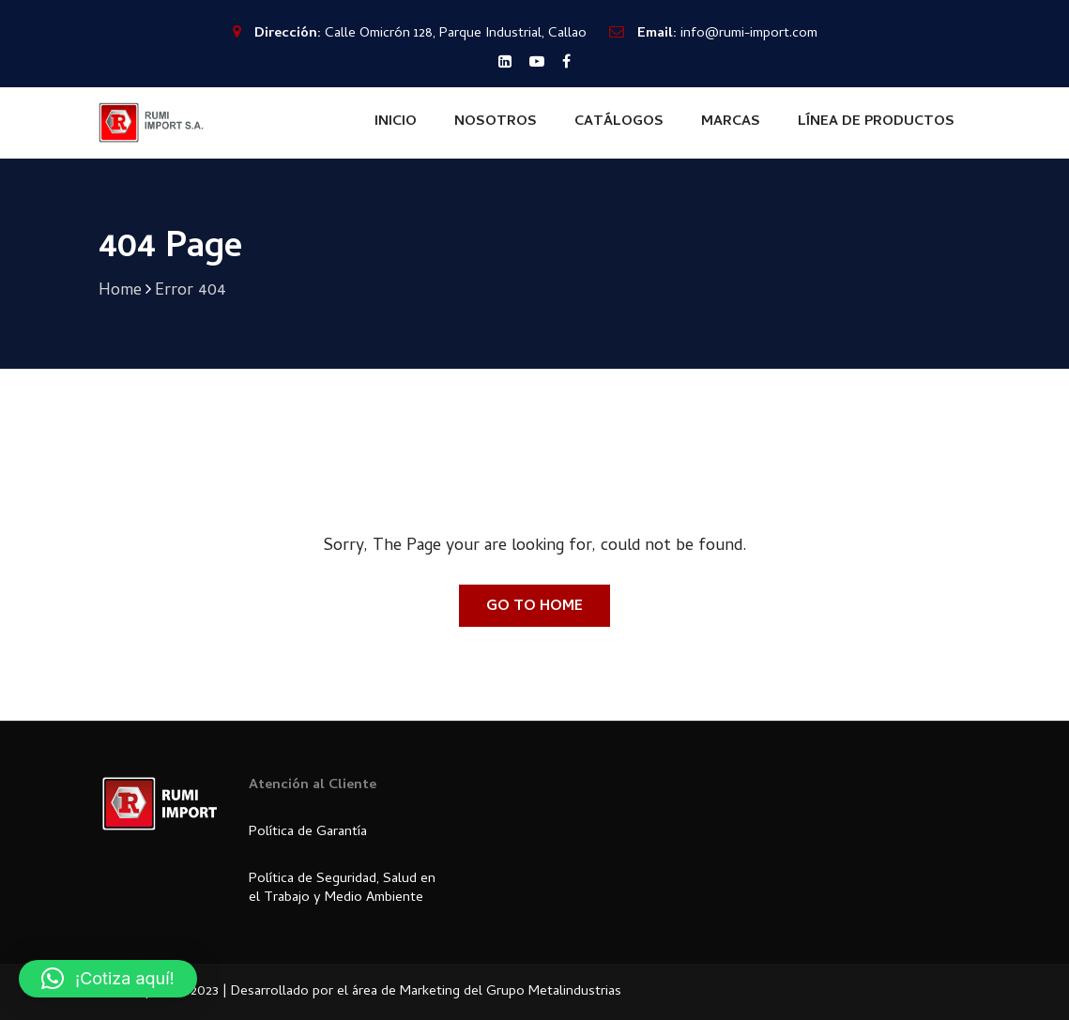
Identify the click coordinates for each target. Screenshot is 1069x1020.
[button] (108, 978)
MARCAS (730, 122)
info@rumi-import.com (748, 34)
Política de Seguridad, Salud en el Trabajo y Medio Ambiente (342, 888)
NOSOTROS (495, 122)
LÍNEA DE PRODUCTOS (876, 122)
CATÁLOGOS (619, 122)
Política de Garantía (308, 832)
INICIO (395, 122)
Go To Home (534, 607)
